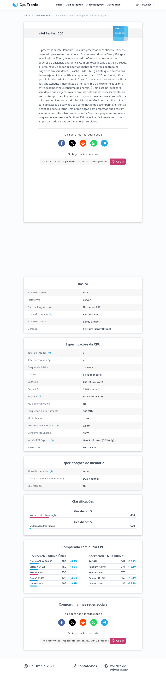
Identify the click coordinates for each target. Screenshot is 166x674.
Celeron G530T (37, 583)
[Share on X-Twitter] (72, 143)
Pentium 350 (36, 572)
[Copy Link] (118, 162)
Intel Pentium (42, 15)
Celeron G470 (96, 583)
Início (59, 4)
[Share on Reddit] (83, 143)
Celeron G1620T (38, 566)
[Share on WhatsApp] (93, 143)
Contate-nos (87, 666)
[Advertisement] (83, 198)
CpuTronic (25, 4)
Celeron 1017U (97, 578)
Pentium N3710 (97, 566)
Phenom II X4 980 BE (41, 561)
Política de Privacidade (119, 668)
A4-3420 (93, 561)
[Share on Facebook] (61, 143)
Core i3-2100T (37, 578)
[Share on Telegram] (104, 143)
